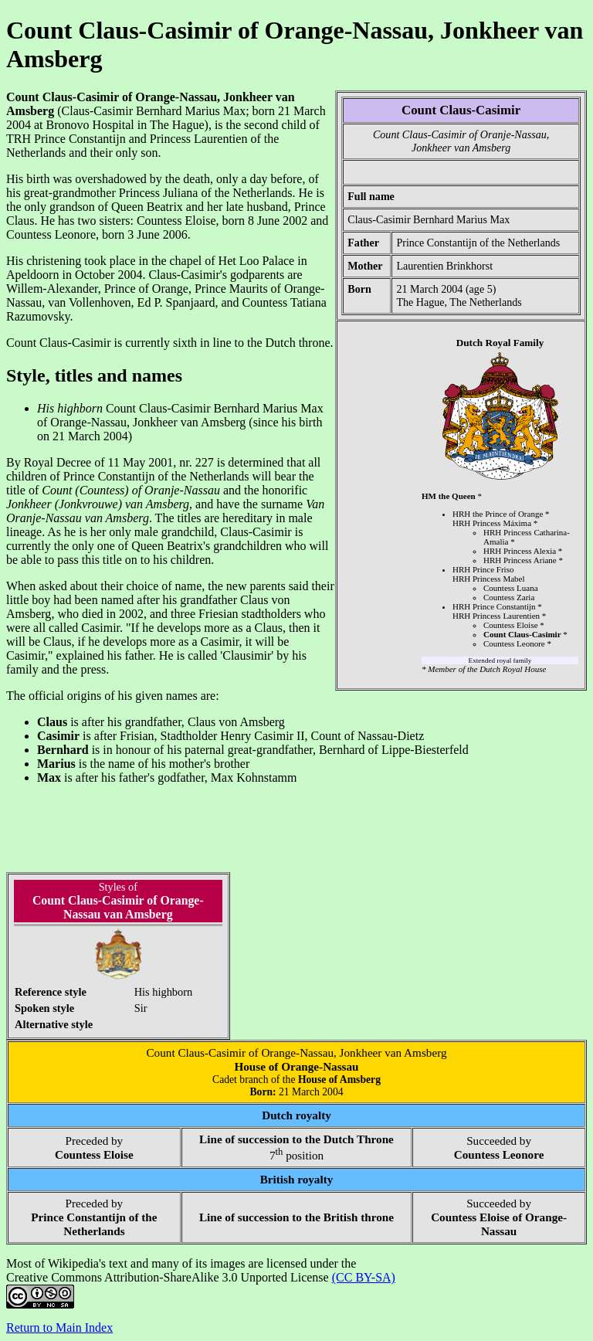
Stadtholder (189, 735)
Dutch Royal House (512, 669)
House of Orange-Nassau (296, 1066)
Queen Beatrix (147, 206)
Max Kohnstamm (254, 777)
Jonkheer (29, 504)
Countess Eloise (510, 625)
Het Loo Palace (257, 260)
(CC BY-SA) (363, 1277)
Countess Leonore (514, 643)
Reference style (50, 992)
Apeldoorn (32, 274)
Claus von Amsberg (236, 721)
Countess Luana (510, 587)
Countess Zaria (508, 597)
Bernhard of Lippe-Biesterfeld (394, 749)
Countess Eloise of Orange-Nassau (499, 1223)
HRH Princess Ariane (520, 560)
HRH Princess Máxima (491, 523)
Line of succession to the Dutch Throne (296, 1139)
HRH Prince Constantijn (494, 606)
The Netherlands (485, 302)
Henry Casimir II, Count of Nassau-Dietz (322, 735)
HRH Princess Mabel (488, 578)
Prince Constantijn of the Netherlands (478, 242)
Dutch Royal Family (500, 342)
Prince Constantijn (80, 138)
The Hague (420, 302)
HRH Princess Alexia (519, 550)
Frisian (137, 735)
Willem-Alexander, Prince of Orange (97, 288)
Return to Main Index (59, 1327)
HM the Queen (449, 496)
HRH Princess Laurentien (496, 615)
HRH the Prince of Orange (497, 513)
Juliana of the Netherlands (228, 192)
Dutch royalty (296, 1115)
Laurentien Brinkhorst (444, 266)
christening (53, 260)
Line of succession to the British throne (296, 1217)
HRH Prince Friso (482, 569)
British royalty (297, 1179)
